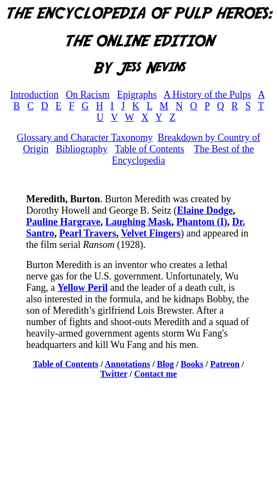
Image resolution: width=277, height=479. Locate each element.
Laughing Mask (138, 221)
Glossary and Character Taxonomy (85, 137)
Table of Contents (149, 149)
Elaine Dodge (205, 210)
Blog (165, 364)
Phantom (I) (201, 221)
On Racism (88, 94)
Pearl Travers (87, 233)
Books (192, 364)
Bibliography (82, 149)
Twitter (113, 373)
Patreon (224, 364)
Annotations (127, 364)
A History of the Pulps (207, 94)
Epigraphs (137, 94)
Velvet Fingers (151, 233)
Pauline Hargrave (63, 221)
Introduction (34, 94)
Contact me (155, 373)
